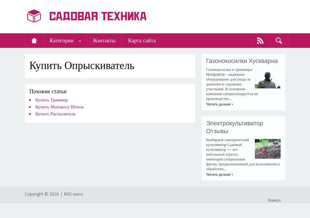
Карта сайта (142, 40)
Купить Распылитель (55, 114)
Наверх (274, 200)
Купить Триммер (51, 100)
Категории (62, 40)
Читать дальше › (219, 104)
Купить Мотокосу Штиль (59, 107)
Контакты (104, 40)
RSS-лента (73, 194)
